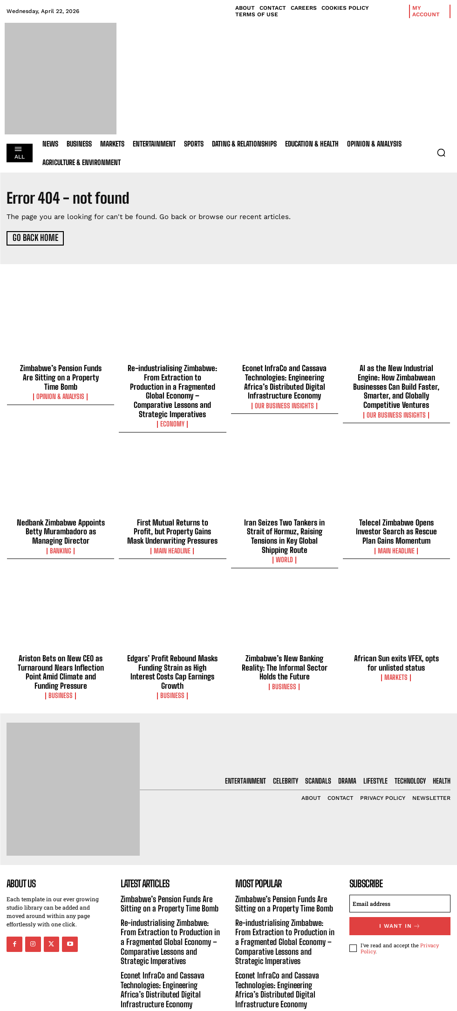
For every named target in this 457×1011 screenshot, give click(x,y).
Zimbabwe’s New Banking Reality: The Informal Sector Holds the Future (284, 640)
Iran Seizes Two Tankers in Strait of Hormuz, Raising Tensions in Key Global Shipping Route (284, 516)
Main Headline (172, 534)
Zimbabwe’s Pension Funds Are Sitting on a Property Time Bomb (60, 371)
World (284, 534)
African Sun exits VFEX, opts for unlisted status (396, 636)
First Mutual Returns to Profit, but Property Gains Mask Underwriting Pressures (172, 516)
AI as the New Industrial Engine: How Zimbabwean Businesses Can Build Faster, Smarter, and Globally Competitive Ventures (396, 379)
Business (60, 667)
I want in (399, 895)
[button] (441, 152)
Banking (60, 534)
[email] (399, 874)
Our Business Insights (284, 402)
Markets (396, 650)
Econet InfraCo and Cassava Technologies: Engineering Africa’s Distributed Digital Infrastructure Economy (284, 379)
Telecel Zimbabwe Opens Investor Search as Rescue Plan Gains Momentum (396, 516)
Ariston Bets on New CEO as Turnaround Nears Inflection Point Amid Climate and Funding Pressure (61, 644)
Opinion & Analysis (60, 385)
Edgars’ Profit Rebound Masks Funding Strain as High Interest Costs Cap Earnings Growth (172, 640)
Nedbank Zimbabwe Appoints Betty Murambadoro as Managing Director (60, 516)
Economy (172, 410)
